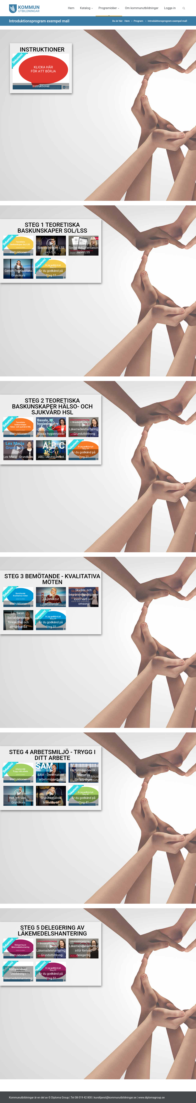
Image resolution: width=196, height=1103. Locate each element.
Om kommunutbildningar (141, 8)
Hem (71, 8)
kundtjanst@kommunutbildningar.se (115, 1097)
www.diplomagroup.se (151, 1097)
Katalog (86, 8)
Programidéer (108, 8)
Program (139, 21)
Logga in (170, 8)
